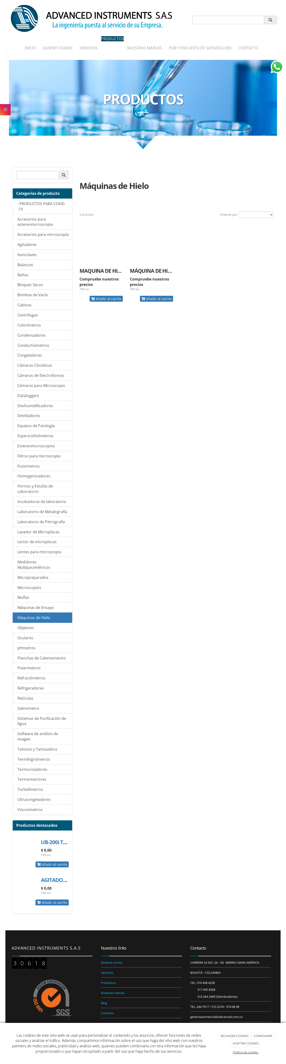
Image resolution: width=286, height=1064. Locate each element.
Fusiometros (28, 466)
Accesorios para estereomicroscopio (35, 222)
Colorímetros (29, 325)
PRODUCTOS (112, 38)
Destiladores (28, 415)
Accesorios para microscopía (43, 234)
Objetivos (25, 627)
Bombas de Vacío (32, 294)
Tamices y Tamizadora (37, 749)
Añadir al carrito (52, 864)
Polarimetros (29, 667)
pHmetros (26, 648)
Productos (108, 983)
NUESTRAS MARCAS (144, 48)
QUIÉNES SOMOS (57, 48)
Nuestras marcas (112, 993)
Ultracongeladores (34, 799)
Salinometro (28, 708)
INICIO (30, 48)
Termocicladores (32, 769)
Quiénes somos (112, 962)
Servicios (107, 972)
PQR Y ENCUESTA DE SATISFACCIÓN (200, 48)
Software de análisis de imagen (37, 736)
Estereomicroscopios (36, 445)
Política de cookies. (246, 1052)
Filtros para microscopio (39, 456)
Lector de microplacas (37, 541)
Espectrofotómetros (35, 435)
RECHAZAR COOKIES (235, 1036)
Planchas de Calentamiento (41, 658)
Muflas (23, 597)
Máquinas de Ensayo (35, 607)
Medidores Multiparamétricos (33, 564)
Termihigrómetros (33, 759)
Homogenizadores (33, 476)
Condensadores (31, 335)
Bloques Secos (30, 284)
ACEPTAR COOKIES (246, 1043)
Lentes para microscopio (39, 551)
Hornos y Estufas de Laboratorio (35, 488)
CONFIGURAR (263, 1036)
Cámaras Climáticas (34, 365)
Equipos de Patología (36, 425)
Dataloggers (28, 395)
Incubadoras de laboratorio (41, 501)
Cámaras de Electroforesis (40, 375)
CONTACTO (248, 48)
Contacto (107, 1013)
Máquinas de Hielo (33, 617)
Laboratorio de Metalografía (42, 511)
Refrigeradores (30, 688)
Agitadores (27, 244)
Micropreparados (32, 577)
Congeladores (29, 355)
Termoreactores (31, 779)
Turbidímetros (30, 789)
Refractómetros (31, 678)
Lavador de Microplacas (38, 531)
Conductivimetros (33, 345)
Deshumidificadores (35, 405)
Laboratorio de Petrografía (41, 521)
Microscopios (29, 587)
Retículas (25, 698)
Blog (104, 1003)
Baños (22, 274)
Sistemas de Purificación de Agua (41, 721)
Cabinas (24, 305)
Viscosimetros (30, 809)
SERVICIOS (88, 48)
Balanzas (25, 264)
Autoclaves (27, 254)
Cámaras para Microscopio (41, 385)
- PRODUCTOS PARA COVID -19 (41, 206)
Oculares (25, 637)
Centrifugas (27, 315)
